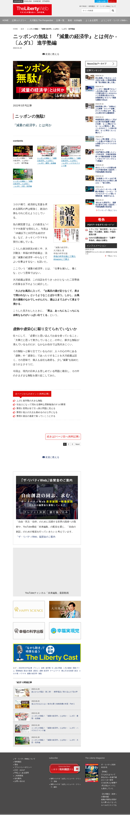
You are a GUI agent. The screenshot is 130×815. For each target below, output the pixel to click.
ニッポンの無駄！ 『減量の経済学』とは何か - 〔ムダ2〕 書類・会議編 (54, 717)
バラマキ (22, 673)
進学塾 (48, 668)
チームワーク (55, 671)
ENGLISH (28, 1)
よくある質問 (92, 20)
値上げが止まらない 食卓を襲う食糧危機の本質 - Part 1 (53, 704)
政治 (76, 671)
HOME (5, 20)
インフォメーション (96, 246)
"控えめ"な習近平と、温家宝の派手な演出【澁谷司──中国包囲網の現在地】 (106, 205)
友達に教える (50, 54)
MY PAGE (83, 6)
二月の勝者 (67, 668)
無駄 (40, 673)
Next (77, 444)
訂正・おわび (19, 770)
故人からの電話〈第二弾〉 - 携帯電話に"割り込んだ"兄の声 (54, 692)
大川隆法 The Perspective (41, 20)
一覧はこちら (111, 256)
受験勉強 (19, 671)
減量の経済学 (32, 673)
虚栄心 (35, 671)
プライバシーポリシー (23, 767)
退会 (16, 764)
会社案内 (17, 778)
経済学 (46, 671)
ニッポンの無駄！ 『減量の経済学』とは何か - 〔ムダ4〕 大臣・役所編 (54, 741)
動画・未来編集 (75, 20)
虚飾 (41, 671)
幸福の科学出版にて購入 (64, 256)
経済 (22, 29)
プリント (36, 668)
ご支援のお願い (101, 1)
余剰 (42, 668)
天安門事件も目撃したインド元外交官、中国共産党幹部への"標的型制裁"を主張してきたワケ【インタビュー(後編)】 (105, 156)
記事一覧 (60, 20)
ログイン (112, 1)
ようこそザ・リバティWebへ (114, 20)
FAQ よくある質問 (21, 773)
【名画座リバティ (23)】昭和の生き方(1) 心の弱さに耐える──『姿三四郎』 (106, 181)
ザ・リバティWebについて (106, 6)
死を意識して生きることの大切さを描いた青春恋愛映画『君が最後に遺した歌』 (105, 80)
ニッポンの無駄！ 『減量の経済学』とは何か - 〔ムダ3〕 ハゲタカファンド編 (54, 729)
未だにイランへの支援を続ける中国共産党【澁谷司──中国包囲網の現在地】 (106, 170)
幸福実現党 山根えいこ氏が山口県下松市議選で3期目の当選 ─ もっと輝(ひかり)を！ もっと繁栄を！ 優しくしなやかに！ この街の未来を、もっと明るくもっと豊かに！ (106, 126)
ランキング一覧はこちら (106, 210)
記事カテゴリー (19, 20)
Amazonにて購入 (61, 259)
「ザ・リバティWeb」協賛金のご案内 (35, 536)
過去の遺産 (28, 671)
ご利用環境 (18, 776)
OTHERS (46, 1)
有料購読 (92, 6)
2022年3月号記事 (25, 668)
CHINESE (37, 1)
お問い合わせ (19, 781)
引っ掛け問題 (57, 668)
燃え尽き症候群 (67, 671)
